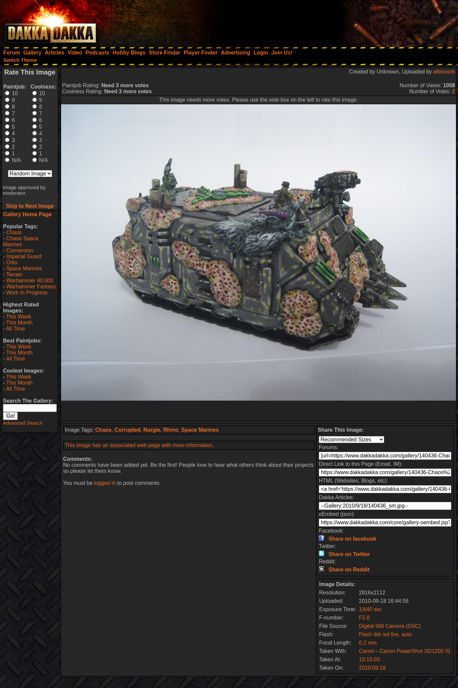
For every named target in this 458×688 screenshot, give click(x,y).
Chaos (14, 232)
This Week (18, 316)
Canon (367, 651)
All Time (15, 328)
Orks (12, 262)
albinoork (444, 72)
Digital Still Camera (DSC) (390, 626)
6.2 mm (368, 643)
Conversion (19, 250)
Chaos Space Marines (20, 241)
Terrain (14, 274)
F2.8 (364, 618)
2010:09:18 (372, 668)
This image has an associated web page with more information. (139, 445)
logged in (105, 483)
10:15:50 (369, 659)
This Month (19, 322)
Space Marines (24, 268)
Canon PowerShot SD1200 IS (415, 651)
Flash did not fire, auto (385, 634)
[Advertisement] (368, 22)
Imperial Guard (24, 256)
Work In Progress (26, 292)
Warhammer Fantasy (31, 286)
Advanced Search (22, 423)
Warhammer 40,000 (29, 280)
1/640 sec (370, 609)
